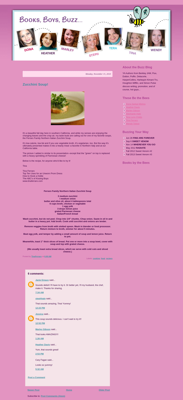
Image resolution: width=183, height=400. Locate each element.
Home (69, 390)
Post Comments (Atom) (53, 396)
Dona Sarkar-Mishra (135, 104)
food (103, 258)
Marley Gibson (43, 329)
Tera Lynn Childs (134, 117)
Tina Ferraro (132, 120)
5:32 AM (39, 369)
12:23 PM (40, 308)
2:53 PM (39, 354)
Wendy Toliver (133, 123)
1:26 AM (39, 338)
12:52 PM (40, 323)
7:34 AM (39, 292)
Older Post (104, 390)
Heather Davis (42, 344)
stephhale (40, 298)
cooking (96, 258)
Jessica (39, 314)
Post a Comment (36, 377)
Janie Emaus (42, 280)
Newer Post (33, 390)
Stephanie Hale (133, 113)
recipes (109, 258)
